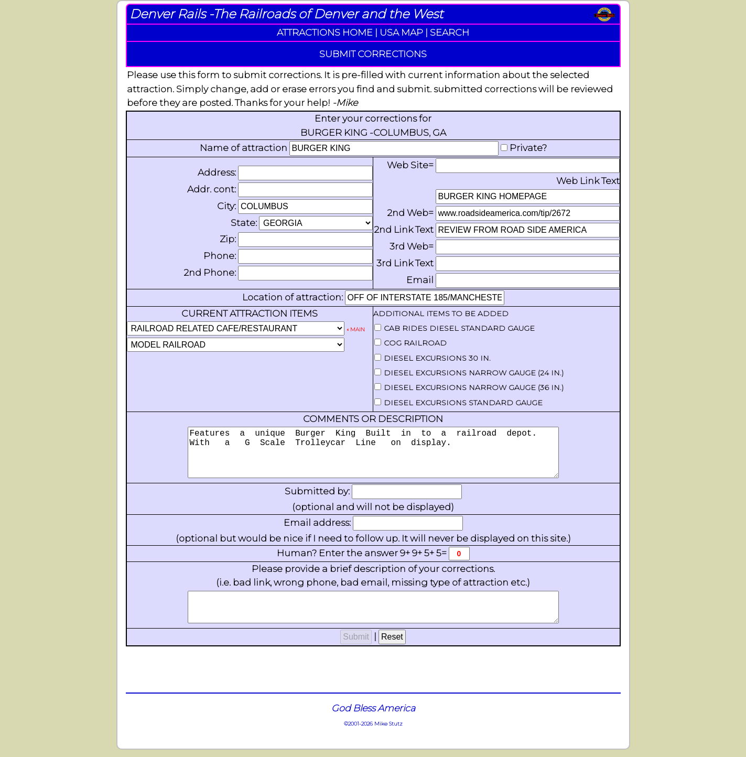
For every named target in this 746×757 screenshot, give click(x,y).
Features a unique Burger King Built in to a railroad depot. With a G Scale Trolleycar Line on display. (373, 458)
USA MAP (401, 32)
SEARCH (449, 32)
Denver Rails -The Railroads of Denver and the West (286, 13)
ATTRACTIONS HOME (325, 32)
